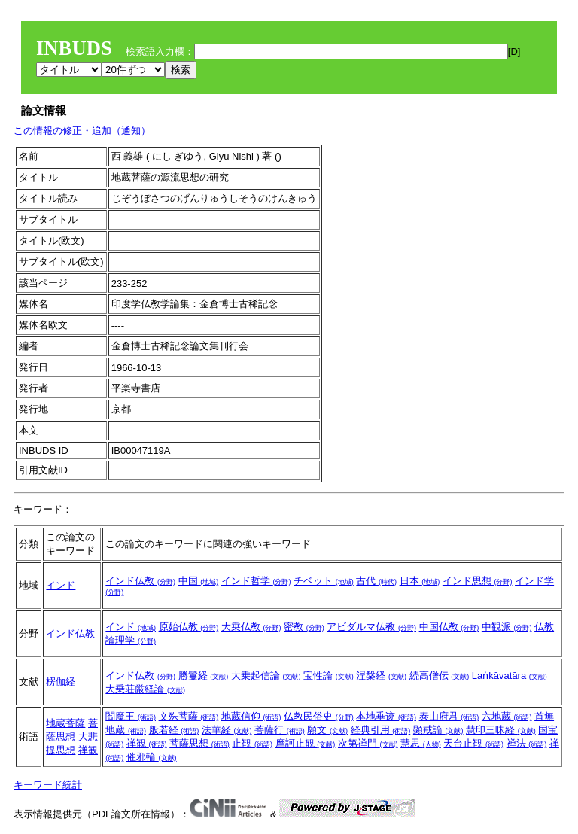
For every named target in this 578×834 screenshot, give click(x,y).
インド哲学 (256, 580)
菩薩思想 (199, 743)
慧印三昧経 (501, 729)
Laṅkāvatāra (509, 675)
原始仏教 (189, 626)
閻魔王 (130, 716)
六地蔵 (507, 716)
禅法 (527, 743)
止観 (252, 743)
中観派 (507, 626)
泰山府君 (449, 716)
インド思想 (478, 580)
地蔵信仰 (251, 716)
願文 (327, 729)
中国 (198, 580)
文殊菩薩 (189, 716)
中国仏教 (449, 626)
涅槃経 (381, 675)
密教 (304, 626)
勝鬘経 (203, 675)
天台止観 (473, 743)
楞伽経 (60, 681)
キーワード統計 (48, 784)
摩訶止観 (305, 743)
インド (60, 585)
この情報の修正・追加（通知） (82, 130)
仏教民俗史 (319, 716)
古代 (376, 580)
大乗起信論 (266, 675)
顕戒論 (438, 729)
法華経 (227, 729)
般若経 (174, 729)
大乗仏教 (251, 626)
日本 (420, 580)
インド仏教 (140, 580)
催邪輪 (151, 756)
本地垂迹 (386, 716)
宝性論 (328, 675)
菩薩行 (279, 729)
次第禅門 (368, 743)
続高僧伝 (439, 675)
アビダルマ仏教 (371, 626)
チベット (324, 580)
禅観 (88, 750)
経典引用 (381, 729)
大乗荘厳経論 (145, 689)
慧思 (420, 743)
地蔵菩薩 (65, 723)
